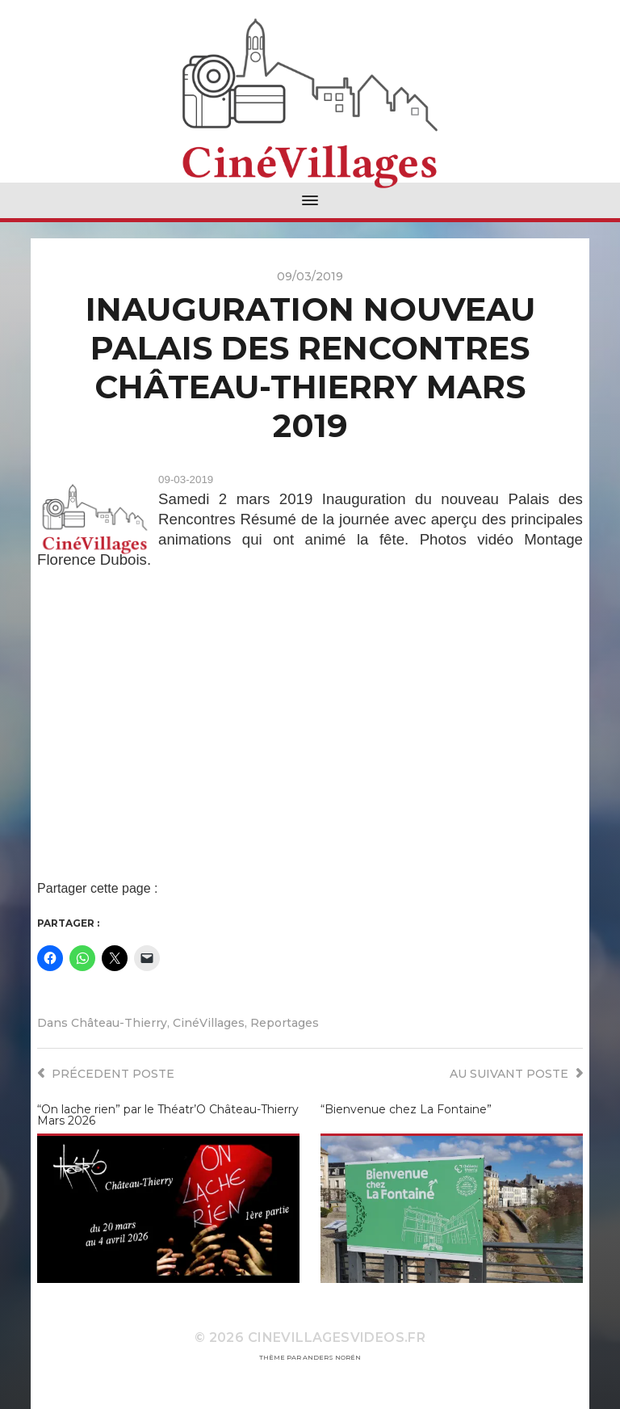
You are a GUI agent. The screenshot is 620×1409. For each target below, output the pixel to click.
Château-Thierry (119, 1023)
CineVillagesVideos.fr (336, 1337)
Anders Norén (332, 1357)
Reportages (284, 1023)
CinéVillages (209, 1023)
